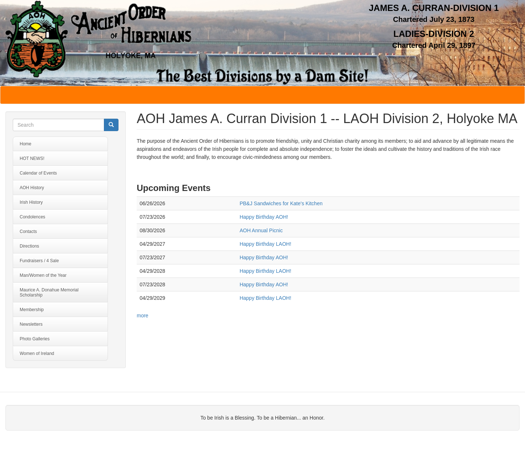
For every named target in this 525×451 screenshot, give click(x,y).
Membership (32, 309)
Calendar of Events (38, 173)
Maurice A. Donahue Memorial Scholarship (49, 292)
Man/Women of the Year (43, 275)
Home (25, 143)
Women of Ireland (37, 353)
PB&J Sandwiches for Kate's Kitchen (281, 203)
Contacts (28, 231)
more (142, 315)
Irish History (31, 202)
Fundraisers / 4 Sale (39, 260)
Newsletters (31, 324)
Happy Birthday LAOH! (265, 244)
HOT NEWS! (32, 158)
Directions (29, 246)
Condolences (32, 216)
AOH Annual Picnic (261, 230)
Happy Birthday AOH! (264, 217)
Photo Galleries (35, 338)
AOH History (32, 187)
